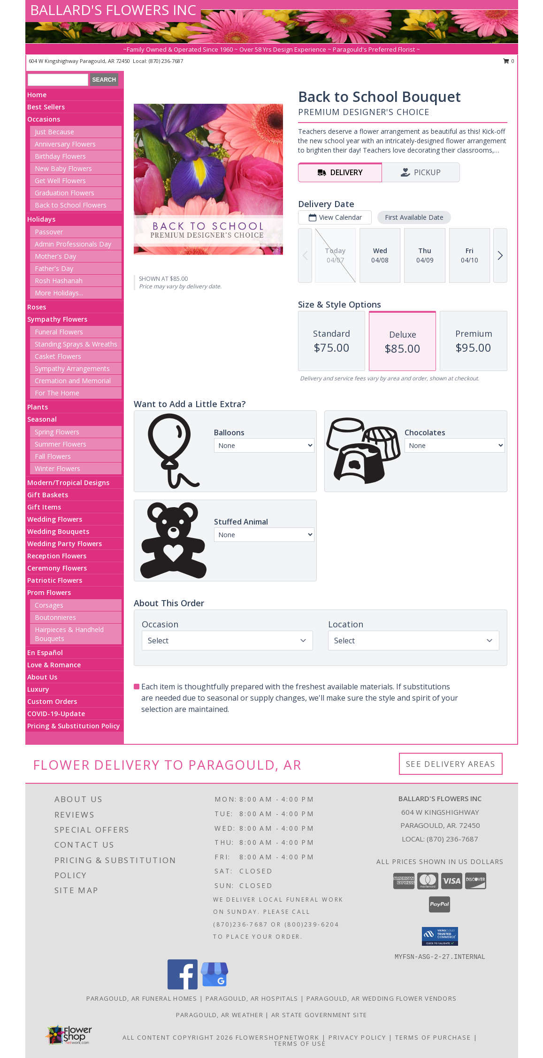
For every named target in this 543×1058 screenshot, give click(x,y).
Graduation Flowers (64, 192)
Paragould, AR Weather (219, 1015)
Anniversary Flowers (65, 143)
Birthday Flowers (60, 156)
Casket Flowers (58, 356)
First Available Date (414, 217)
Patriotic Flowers (54, 580)
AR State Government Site (319, 1015)
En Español (45, 652)
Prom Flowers (49, 592)
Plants (37, 406)
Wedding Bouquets (58, 531)
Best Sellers (46, 106)
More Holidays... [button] (59, 292)
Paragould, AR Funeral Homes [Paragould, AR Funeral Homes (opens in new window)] (142, 998)
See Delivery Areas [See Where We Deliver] (451, 763)
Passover (49, 231)
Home (36, 94)
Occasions (43, 119)
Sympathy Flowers (57, 319)
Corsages (49, 605)
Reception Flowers (56, 555)
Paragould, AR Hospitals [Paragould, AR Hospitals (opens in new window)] (252, 998)
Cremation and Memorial (73, 380)
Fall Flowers (53, 456)
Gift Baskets (47, 494)
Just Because (54, 131)
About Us (42, 676)
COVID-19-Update (56, 713)
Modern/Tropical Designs (68, 482)
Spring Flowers (57, 431)
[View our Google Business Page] (214, 986)
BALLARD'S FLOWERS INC (113, 9)
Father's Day (54, 268)
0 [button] (509, 60)
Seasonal (42, 419)
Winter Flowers (57, 468)
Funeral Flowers (59, 331)
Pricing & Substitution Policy (73, 725)
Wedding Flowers (54, 519)
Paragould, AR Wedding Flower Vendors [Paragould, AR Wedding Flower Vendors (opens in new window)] (381, 998)
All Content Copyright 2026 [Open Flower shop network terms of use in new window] (177, 1037)
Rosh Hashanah (59, 280)
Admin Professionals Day (73, 243)
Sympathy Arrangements (72, 368)
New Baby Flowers (63, 168)
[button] (440, 936)
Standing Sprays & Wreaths (76, 344)
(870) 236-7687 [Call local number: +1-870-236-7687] (166, 60)
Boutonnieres (55, 617)
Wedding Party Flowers (64, 543)
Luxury (38, 689)
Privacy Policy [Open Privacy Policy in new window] (357, 1037)
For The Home (57, 392)
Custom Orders (52, 701)
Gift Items (44, 506)
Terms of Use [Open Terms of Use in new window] (300, 1043)
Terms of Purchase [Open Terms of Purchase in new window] (433, 1037)
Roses (36, 306)
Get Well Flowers (60, 180)
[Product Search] (58, 80)
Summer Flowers (60, 444)
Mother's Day (55, 256)
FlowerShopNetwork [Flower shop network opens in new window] (278, 1037)
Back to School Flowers (71, 205)
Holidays (41, 219)
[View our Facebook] (183, 986)
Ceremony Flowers (57, 568)
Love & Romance (54, 664)
